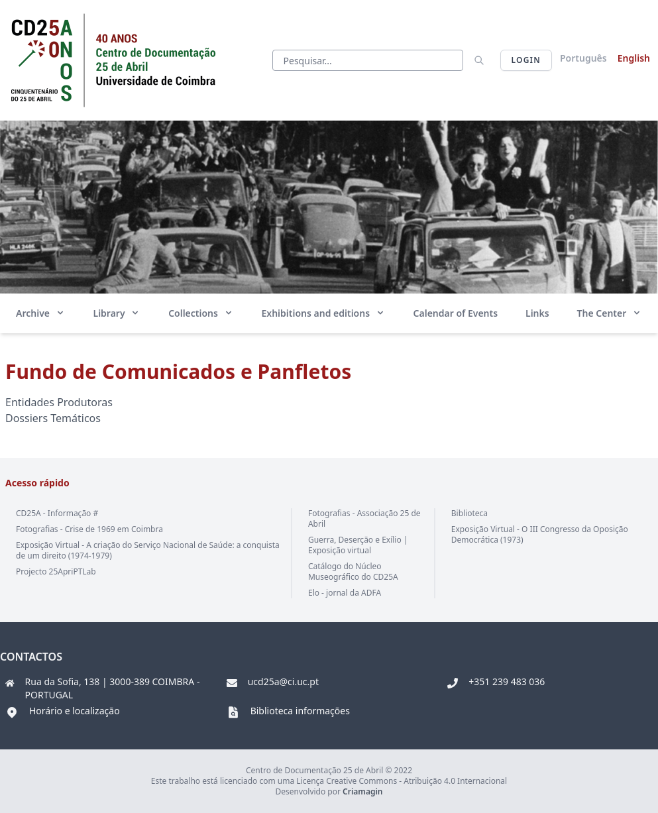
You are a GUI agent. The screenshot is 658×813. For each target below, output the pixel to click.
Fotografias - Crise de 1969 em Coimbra (89, 529)
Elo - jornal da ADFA (344, 592)
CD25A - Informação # (57, 513)
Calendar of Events (455, 313)
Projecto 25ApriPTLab (56, 571)
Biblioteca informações (300, 710)
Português (583, 58)
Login (526, 60)
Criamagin (362, 791)
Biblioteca (469, 513)
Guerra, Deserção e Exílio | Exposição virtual (358, 545)
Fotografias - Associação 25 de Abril (364, 518)
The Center (609, 313)
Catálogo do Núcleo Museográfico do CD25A (353, 571)
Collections (200, 313)
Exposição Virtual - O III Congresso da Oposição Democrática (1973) (539, 534)
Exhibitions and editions (323, 313)
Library (117, 313)
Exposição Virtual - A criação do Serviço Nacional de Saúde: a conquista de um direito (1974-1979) (148, 550)
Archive (41, 313)
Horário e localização (74, 710)
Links (537, 313)
